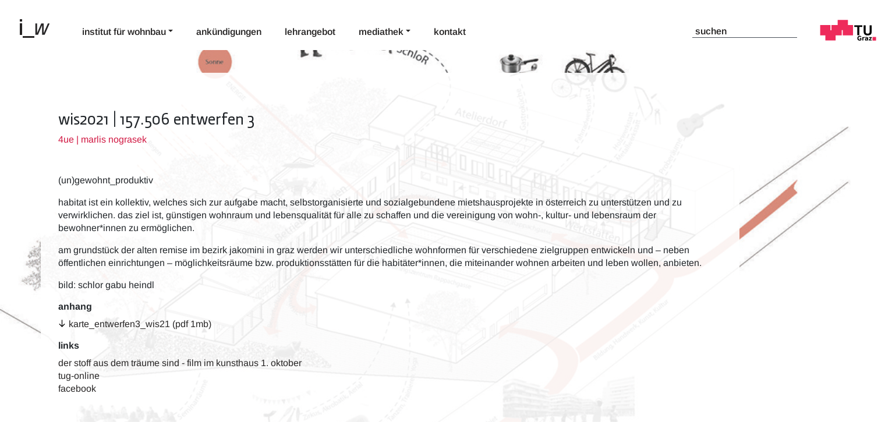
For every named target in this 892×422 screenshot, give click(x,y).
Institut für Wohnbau (124, 32)
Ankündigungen (228, 32)
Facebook (77, 388)
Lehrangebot (310, 32)
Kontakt (450, 32)
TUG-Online (79, 376)
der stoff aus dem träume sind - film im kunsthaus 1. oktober (180, 363)
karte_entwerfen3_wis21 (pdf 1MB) (140, 324)
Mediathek (381, 32)
